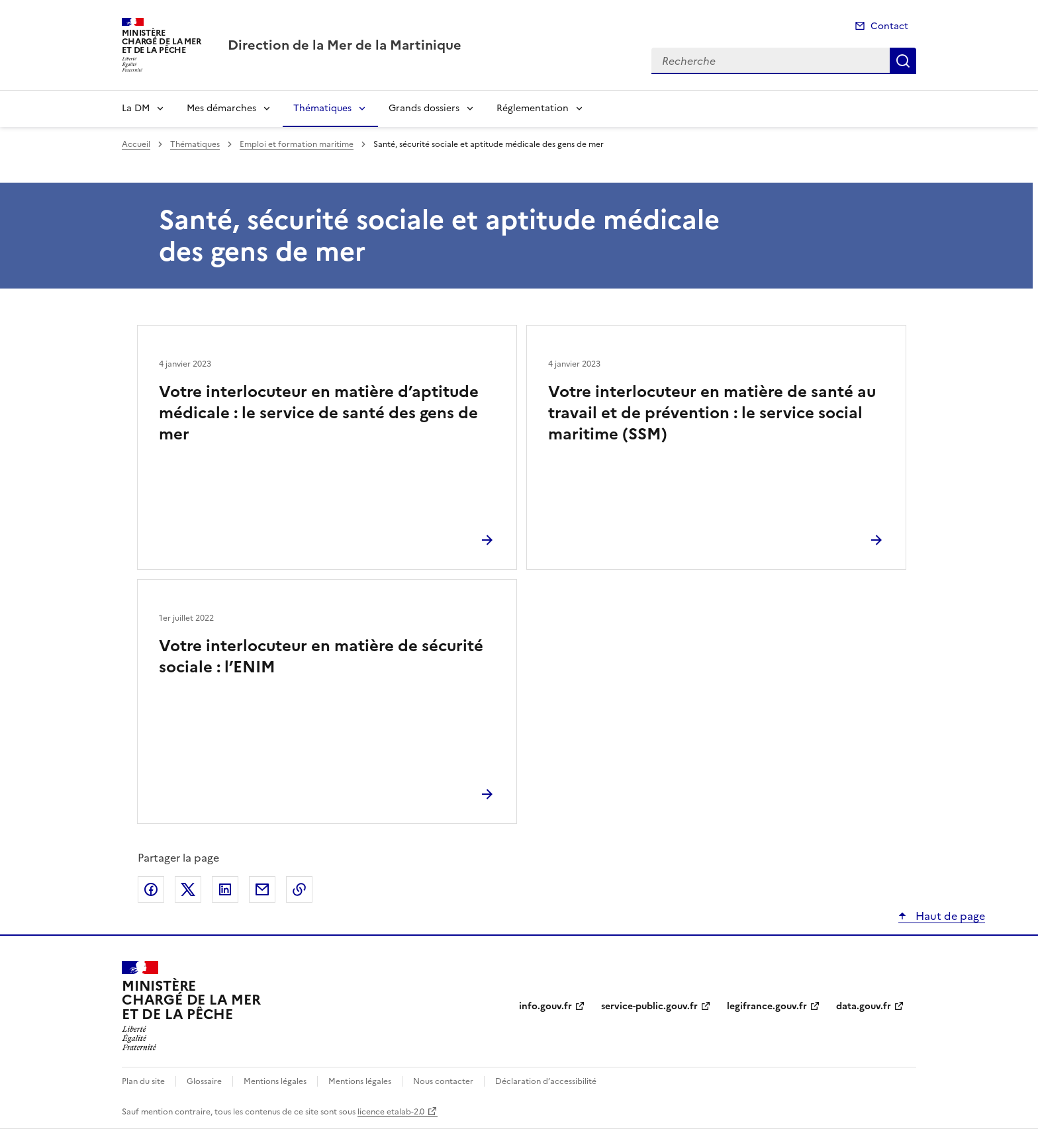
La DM (136, 108)
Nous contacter (443, 1081)
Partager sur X (188, 889)
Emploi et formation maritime (297, 144)
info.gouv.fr (545, 1006)
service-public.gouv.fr (649, 1006)
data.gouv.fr (863, 1006)
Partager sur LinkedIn (225, 889)
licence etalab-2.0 (390, 1112)
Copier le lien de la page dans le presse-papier (299, 889)
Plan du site (143, 1081)
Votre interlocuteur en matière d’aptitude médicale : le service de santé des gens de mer (319, 413)
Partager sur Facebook (151, 889)
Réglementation (532, 108)
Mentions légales (275, 1081)
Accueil (136, 144)
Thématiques (322, 108)
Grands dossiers (424, 108)
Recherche (903, 61)
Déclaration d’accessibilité (545, 1081)
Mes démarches (221, 108)
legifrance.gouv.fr (767, 1006)
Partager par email (262, 889)
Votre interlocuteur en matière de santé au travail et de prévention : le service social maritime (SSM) (712, 413)
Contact (889, 26)
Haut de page (949, 916)
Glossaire (204, 1081)
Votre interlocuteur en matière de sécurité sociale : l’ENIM (321, 656)
